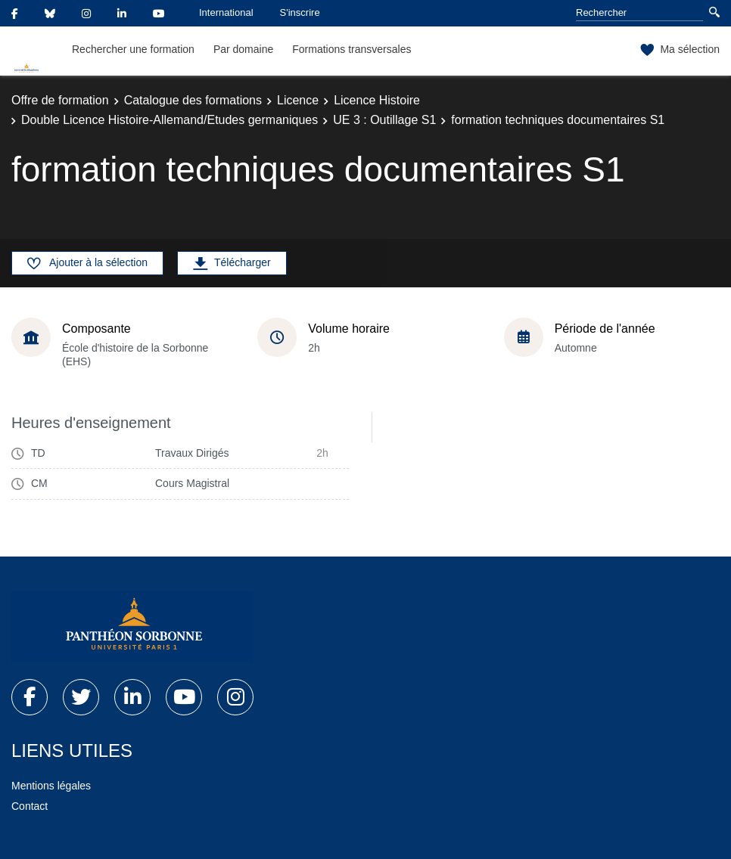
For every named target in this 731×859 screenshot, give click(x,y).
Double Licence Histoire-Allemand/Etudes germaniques (169, 119)
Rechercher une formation (133, 49)
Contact (29, 806)
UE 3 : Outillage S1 (384, 119)
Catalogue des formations (193, 100)
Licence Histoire (377, 100)
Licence (298, 100)
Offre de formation (60, 100)
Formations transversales (351, 49)
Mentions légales (51, 786)
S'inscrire (300, 12)
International (226, 12)
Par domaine (243, 49)
